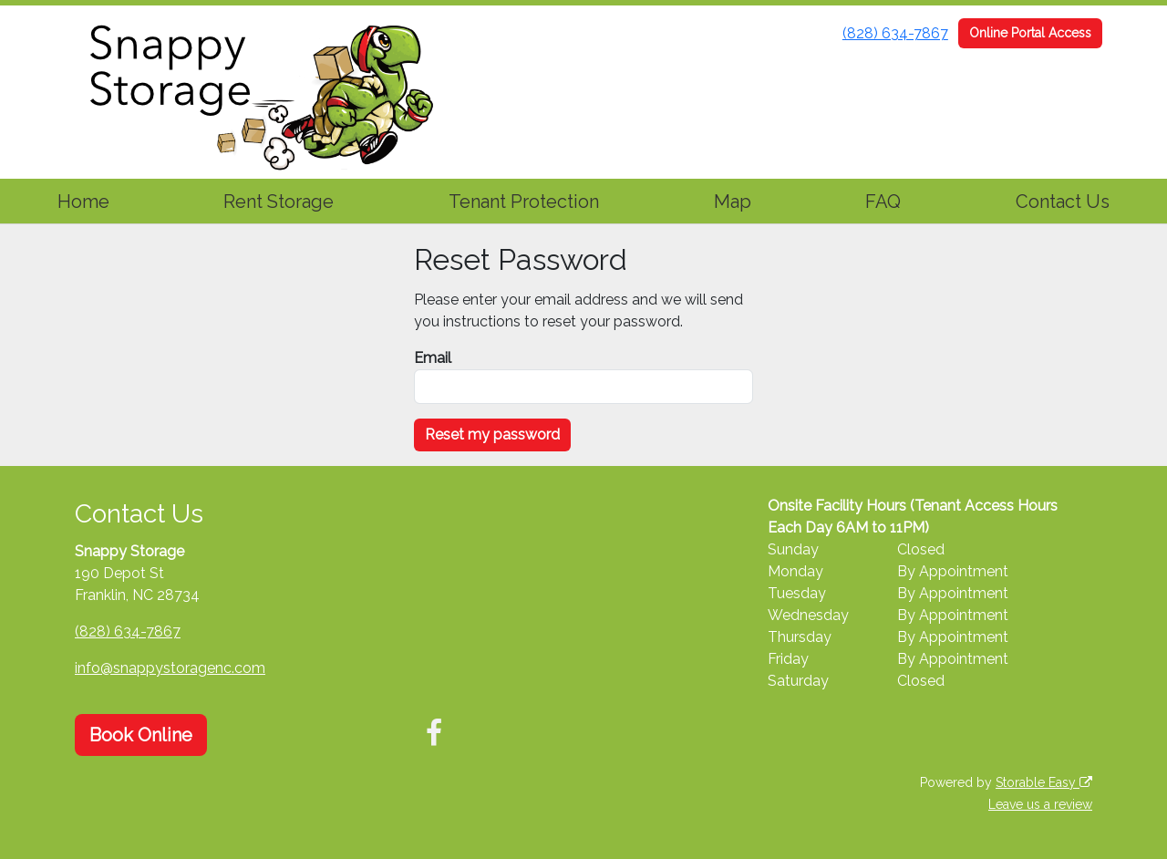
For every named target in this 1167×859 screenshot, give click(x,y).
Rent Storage (278, 201)
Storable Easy (1044, 782)
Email (432, 358)
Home (83, 201)
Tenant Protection (524, 201)
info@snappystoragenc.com (170, 668)
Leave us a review (1040, 804)
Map (732, 201)
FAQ (883, 201)
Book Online (140, 735)
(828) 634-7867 (895, 33)
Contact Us (1063, 201)
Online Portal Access (1030, 33)
